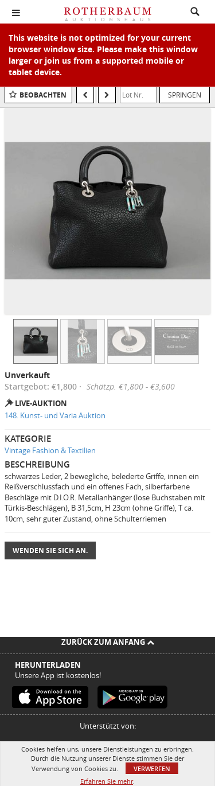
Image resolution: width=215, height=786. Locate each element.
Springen (184, 94)
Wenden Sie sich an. (50, 550)
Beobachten (43, 95)
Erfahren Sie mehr (106, 781)
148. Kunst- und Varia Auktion (55, 415)
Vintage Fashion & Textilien (50, 450)
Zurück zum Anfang (107, 642)
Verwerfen (152, 768)
